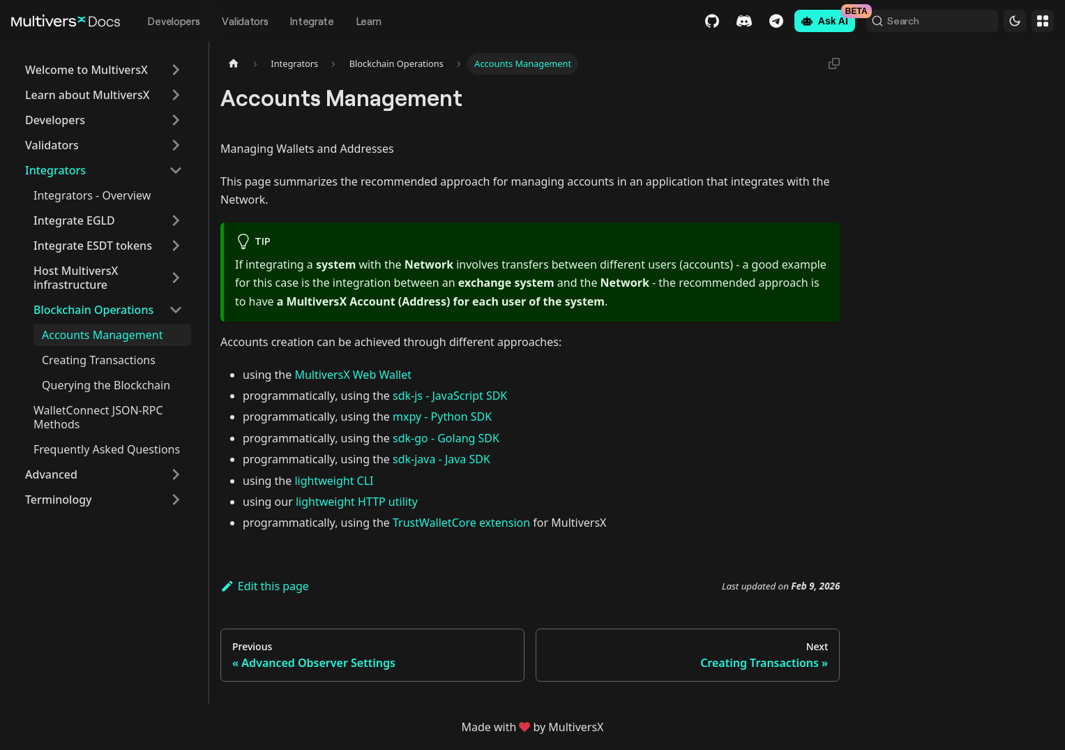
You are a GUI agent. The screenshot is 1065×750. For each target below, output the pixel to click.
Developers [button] (55, 120)
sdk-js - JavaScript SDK (450, 395)
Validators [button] (52, 145)
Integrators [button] (55, 170)
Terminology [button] (58, 499)
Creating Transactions (99, 360)
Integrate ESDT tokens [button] (92, 245)
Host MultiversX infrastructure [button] (75, 277)
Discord (736, 21)
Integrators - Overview (92, 195)
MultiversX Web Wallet (352, 374)
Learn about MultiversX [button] (87, 95)
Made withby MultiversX (533, 727)
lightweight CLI (333, 480)
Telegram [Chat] (768, 20)
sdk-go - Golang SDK (446, 438)
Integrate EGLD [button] (74, 220)
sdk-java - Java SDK (441, 459)
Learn (369, 21)
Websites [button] (1042, 21)
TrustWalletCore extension (461, 522)
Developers (173, 21)
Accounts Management (102, 335)
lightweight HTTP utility (357, 501)
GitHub (704, 20)
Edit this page (264, 586)
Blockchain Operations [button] (93, 309)
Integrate (311, 21)
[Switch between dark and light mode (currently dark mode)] (1015, 21)
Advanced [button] (51, 474)
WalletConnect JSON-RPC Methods (98, 417)
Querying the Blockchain (106, 385)
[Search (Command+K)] (928, 21)
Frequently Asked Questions (106, 449)
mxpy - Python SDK (442, 416)
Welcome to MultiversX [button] (86, 69)
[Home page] (233, 64)
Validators (245, 21)
